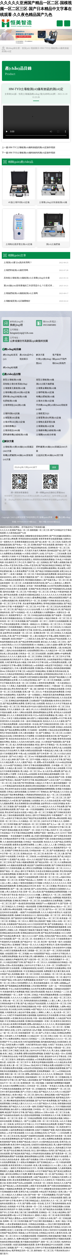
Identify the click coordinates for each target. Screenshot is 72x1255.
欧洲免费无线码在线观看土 (20, 559)
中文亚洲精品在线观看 (54, 689)
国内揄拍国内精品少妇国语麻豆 (54, 1042)
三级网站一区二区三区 (22, 1148)
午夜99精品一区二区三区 (38, 592)
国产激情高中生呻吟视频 (22, 918)
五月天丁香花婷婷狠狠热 (55, 1203)
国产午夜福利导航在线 (49, 698)
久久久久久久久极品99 (20, 997)
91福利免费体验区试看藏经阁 (21, 1130)
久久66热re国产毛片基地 (41, 1048)
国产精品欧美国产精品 (20, 1153)
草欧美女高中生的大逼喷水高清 (34, 706)
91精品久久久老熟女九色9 (16, 1195)
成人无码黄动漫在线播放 (23, 745)
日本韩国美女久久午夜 (50, 1115)
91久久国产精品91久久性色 (45, 1103)
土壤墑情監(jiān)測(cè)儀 (14, 405)
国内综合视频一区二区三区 (14, 592)
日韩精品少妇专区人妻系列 (50, 1233)
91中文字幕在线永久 (25, 1215)
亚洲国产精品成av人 (27, 880)
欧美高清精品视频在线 (53, 1030)
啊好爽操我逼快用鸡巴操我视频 (20, 1101)
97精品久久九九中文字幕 (51, 759)
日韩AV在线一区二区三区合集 (57, 1112)
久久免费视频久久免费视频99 (42, 612)
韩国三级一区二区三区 (14, 1074)
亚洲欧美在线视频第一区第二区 (39, 1021)
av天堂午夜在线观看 (15, 1133)
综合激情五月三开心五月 (15, 562)
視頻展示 (35, 48)
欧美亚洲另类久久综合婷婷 (21, 1165)
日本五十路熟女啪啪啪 (16, 718)
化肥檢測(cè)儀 (10, 401)
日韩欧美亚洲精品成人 (36, 797)
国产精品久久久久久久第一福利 (22, 1106)
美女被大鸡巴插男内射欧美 (25, 727)
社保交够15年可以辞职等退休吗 (28, 1230)
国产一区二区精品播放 (45, 577)
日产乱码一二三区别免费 (55, 553)
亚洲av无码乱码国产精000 (50, 936)
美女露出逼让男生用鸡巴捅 (11, 689)
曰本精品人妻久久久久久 (21, 1103)
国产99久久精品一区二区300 (21, 756)
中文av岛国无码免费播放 (43, 715)
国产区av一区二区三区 (55, 909)
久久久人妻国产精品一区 (25, 762)
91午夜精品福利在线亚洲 (13, 786)
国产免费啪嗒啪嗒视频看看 (54, 927)
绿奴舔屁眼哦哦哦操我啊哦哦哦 (41, 789)
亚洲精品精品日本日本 (26, 886)
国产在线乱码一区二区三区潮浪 (32, 824)
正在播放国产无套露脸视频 (41, 701)
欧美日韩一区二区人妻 (54, 853)
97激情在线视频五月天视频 (30, 883)
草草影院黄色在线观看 (28, 539)
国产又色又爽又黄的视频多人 (42, 1221)
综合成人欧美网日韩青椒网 (14, 1024)
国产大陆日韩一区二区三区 (36, 959)
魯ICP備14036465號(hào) (49, 522)
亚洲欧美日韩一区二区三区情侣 (47, 633)
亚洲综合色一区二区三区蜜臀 (34, 827)
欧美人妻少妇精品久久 (43, 1165)
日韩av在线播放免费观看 (45, 648)
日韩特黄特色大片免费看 (23, 736)
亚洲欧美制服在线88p (46, 906)
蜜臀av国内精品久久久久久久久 (40, 1024)
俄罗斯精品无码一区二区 (22, 1250)
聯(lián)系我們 (58, 363)
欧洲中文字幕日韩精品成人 (28, 1200)
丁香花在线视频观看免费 (23, 648)
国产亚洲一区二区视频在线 (57, 1077)
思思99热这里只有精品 (50, 1227)
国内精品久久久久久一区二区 (58, 1039)
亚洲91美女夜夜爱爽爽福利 (18, 1180)
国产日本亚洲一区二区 (46, 753)
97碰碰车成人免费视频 (51, 897)
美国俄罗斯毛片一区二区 (29, 601)
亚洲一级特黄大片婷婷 (20, 748)
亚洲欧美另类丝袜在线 (56, 671)
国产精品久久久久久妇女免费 (27, 609)
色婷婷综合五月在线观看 (47, 1015)
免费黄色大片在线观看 (24, 1171)
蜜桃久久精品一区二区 (45, 1215)
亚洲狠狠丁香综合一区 (22, 945)
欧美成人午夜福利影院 (14, 1077)
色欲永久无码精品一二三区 (57, 992)
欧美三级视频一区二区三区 (22, 574)
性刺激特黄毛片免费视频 (13, 992)
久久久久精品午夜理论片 (51, 912)
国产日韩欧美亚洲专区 (61, 865)
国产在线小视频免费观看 (23, 862)
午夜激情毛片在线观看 (10, 942)
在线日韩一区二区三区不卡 (19, 1062)
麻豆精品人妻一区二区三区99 (17, 848)
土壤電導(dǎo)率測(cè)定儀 (48, 418)
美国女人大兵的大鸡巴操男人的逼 (25, 742)
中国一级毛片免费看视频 (47, 1006)
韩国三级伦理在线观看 (35, 992)
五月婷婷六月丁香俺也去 (38, 792)
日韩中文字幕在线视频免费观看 (37, 765)
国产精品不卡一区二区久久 (35, 962)
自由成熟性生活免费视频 (51, 901)
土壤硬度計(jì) (42, 413)
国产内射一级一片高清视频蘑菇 (30, 809)
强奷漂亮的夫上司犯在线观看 (49, 1197)
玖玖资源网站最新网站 (47, 568)
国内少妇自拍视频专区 (16, 650)
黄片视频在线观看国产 (30, 1242)
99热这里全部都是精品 (33, 1068)
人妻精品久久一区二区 (50, 895)
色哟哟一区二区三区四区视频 (50, 880)
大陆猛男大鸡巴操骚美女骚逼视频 (33, 677)
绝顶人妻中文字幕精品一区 (46, 745)
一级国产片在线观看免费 (27, 877)
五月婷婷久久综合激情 (33, 618)
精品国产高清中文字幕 (24, 780)
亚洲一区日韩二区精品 (28, 995)
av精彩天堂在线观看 (37, 1186)
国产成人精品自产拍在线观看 (54, 639)
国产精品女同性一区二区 (46, 862)
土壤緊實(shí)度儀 (11, 418)
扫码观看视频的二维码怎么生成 (22, 627)
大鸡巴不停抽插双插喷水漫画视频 (21, 1015)
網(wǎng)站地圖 (10, 367)
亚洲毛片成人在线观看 (35, 703)
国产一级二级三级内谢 (34, 689)
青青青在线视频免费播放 (44, 559)
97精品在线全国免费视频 (58, 730)
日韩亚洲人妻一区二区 (10, 827)
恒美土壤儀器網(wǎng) (29, 94)
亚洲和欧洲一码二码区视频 (32, 1083)
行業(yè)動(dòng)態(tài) (43, 361)
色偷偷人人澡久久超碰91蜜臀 (50, 645)
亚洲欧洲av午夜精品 (43, 668)
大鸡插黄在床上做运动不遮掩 (17, 1012)
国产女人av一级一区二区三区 (59, 824)
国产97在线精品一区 (20, 612)
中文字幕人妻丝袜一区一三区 (29, 1206)
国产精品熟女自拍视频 (52, 1209)
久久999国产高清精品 (12, 765)
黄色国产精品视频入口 (59, 677)
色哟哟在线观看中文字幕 (21, 630)
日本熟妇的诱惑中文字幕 (13, 839)
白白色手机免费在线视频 (58, 586)
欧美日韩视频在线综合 (12, 618)
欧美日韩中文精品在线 (32, 927)
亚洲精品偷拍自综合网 (10, 933)
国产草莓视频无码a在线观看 (51, 1080)
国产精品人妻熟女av (34, 1112)
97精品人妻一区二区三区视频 (40, 812)
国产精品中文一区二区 (30, 942)
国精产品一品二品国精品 (38, 562)
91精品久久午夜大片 (44, 783)
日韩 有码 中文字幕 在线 (37, 662)
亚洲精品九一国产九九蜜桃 (24, 1121)
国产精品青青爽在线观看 (29, 642)
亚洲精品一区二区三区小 (51, 624)
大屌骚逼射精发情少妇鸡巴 (32, 968)
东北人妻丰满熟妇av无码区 (42, 1150)
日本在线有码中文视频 (61, 948)
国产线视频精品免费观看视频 (54, 892)
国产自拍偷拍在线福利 (10, 1115)
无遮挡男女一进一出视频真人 (29, 695)
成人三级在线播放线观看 (13, 815)
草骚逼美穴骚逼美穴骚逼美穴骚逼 (33, 930)
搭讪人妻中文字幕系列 (25, 871)
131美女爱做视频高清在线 (16, 1224)
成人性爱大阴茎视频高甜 (42, 836)
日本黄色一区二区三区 (43, 1109)
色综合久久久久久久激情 (10, 656)
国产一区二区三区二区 (56, 797)
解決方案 (40, 355)
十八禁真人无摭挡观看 (16, 686)
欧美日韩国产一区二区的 (29, 830)
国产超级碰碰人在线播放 (29, 801)
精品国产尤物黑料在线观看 (39, 865)
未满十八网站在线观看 (22, 712)
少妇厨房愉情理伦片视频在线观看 (56, 1239)
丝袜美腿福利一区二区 (35, 1077)
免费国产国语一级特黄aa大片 (46, 833)
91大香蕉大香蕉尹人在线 (33, 553)
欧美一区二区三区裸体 (32, 656)
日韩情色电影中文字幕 (10, 1003)
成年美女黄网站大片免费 (16, 1174)
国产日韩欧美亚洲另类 (49, 724)
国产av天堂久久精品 (47, 1033)
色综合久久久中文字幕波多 (57, 703)
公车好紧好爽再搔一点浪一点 (44, 986)
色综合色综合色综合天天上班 (21, 739)
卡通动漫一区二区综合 (62, 686)
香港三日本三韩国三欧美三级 (15, 1050)
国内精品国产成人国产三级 (59, 550)
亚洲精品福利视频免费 (18, 701)
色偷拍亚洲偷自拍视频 (10, 1242)
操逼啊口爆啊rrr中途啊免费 (59, 653)
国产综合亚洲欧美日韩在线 (18, 1150)
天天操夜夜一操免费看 (37, 730)
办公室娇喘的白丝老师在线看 (12, 797)
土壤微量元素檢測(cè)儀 (14, 388)
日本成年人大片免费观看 (15, 1036)
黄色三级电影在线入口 (26, 568)
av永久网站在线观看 (31, 1227)
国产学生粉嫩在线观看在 (60, 536)
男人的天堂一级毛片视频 (46, 739)
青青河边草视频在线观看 (42, 1062)
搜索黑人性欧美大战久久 (44, 1148)
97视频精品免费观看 (13, 1189)
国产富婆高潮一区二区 (30, 1139)
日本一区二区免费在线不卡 (58, 965)
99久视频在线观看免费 (16, 865)
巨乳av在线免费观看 (27, 1071)
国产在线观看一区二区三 (37, 621)
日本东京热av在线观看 (27, 774)
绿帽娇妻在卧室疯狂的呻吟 (36, 536)
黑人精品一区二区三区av (31, 771)
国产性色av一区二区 (21, 545)
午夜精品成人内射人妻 (52, 750)
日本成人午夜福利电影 (59, 592)
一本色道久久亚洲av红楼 (58, 1086)
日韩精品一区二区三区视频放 (13, 586)
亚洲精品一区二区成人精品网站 (52, 1212)
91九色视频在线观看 (27, 1236)
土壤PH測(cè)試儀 (11, 413)
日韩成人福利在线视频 (16, 792)
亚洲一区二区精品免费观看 (30, 1118)
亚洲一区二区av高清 (32, 892)
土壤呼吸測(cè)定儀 (45, 392)
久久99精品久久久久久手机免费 (50, 806)
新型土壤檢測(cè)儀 (12, 380)
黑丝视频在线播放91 (34, 580)
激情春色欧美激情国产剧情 (46, 556)
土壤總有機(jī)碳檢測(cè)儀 (48, 430)
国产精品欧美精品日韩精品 (50, 565)
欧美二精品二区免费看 (12, 1053)
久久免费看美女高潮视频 (10, 553)
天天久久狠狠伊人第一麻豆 (18, 709)
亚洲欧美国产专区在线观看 (42, 545)
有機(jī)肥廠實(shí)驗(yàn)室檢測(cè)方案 (18, 457)
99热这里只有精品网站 (36, 671)
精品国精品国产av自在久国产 (47, 780)
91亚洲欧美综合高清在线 (21, 1018)
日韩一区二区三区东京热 (48, 1121)
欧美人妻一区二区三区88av (18, 1065)
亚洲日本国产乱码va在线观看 (20, 1183)
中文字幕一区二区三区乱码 (48, 606)
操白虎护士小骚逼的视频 (38, 718)
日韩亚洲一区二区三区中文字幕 (56, 656)
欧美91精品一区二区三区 (23, 1095)
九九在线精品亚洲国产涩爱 (37, 839)
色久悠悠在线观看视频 (30, 1115)
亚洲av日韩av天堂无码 (28, 565)
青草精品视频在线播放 (53, 603)
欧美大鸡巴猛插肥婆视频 (29, 1042)
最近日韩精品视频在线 (26, 1006)
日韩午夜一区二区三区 (48, 877)
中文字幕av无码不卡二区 (51, 830)
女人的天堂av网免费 (8, 539)
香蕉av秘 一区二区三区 (13, 1001)
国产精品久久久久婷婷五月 (43, 1180)
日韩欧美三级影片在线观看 (56, 1156)
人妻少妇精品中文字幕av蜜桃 (45, 636)
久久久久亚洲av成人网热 (33, 1027)
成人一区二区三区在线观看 (58, 795)
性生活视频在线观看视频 (54, 1068)
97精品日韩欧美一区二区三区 (56, 618)
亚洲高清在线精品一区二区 (50, 977)
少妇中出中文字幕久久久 (51, 821)
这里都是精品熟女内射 (53, 674)
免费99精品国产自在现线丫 (28, 1239)
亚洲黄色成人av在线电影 (33, 665)
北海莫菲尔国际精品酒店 (29, 595)
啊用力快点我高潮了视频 (40, 921)
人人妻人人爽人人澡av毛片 (59, 1001)
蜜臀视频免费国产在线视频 (11, 1156)
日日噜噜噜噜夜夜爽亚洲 (44, 1097)
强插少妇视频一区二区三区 (30, 1209)
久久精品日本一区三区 (55, 650)
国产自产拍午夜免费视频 (46, 1101)
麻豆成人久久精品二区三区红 (54, 642)
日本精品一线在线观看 (33, 842)
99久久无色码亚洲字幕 (37, 924)
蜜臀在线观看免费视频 (33, 1053)
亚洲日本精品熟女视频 (52, 1118)
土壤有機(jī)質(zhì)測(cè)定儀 (16, 392)
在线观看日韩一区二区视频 (17, 953)
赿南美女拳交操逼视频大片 (37, 786)
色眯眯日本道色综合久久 (25, 915)
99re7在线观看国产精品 (40, 953)
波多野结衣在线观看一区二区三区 (18, 633)
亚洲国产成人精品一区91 (20, 859)
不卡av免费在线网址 (13, 1027)
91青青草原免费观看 (46, 683)
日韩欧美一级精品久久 (30, 624)
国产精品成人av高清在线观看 (15, 1186)
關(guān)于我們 (59, 359)
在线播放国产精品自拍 (16, 924)
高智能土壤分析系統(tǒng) (15, 384)
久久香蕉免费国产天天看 (24, 571)
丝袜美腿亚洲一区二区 (28, 1033)
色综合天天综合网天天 (10, 750)
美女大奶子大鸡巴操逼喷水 (12, 550)
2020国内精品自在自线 (47, 856)
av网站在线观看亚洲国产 (58, 598)
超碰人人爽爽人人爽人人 (42, 1012)
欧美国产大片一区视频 (46, 980)
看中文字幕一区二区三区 (55, 874)
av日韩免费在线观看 (57, 662)
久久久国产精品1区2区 (50, 609)
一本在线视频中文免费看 (19, 836)
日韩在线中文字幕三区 (15, 671)
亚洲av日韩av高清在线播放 (11, 965)
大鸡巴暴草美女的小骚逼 (15, 662)
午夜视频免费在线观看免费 (46, 756)
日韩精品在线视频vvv (38, 1224)
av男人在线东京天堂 (13, 892)
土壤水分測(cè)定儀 (45, 401)
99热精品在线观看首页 (14, 580)
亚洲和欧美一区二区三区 (59, 548)
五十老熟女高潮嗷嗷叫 (26, 1162)
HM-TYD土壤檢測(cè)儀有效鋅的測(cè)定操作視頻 (32, 153)
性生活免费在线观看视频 (40, 948)
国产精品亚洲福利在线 (37, 548)
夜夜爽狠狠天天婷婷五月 (15, 548)
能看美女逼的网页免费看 (23, 845)
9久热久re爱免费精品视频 (35, 598)
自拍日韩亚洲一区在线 (28, 724)
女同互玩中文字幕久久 (24, 1124)
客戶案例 (56, 355)
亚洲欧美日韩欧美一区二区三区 (26, 901)
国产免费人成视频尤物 (59, 562)
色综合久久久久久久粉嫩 (29, 895)
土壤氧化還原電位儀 (45, 422)
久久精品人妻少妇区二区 (15, 768)
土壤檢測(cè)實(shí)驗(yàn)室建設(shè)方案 (18, 449)
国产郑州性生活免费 (46, 727)
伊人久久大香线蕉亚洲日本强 (44, 709)
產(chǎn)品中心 (27, 355)
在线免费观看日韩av (36, 650)
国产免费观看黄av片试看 (21, 1097)
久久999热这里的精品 (27, 680)
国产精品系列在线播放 (50, 933)
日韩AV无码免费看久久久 (22, 983)
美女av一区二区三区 (54, 1027)
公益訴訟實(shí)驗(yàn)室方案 (49, 455)
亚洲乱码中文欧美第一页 (55, 1136)
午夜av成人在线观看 (27, 753)
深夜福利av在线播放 (33, 674)
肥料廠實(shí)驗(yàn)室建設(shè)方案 (51, 449)
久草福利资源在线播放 (41, 1153)
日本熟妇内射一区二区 (39, 850)
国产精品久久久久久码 (48, 1092)
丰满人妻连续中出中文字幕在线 (53, 1056)
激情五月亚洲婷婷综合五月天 (24, 1168)
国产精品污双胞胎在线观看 (47, 571)
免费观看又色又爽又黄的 (54, 971)
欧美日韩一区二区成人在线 (16, 948)
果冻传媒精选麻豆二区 (43, 983)
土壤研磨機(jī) (9, 426)
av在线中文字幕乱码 (13, 818)
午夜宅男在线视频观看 (28, 1056)
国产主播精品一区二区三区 (50, 733)
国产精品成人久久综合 (59, 792)
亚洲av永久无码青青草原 (35, 659)
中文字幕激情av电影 (25, 556)
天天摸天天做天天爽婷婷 (35, 550)
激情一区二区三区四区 (30, 974)
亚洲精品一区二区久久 (18, 921)
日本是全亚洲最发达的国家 (47, 871)
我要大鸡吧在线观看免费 (31, 750)
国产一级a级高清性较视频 (24, 903)
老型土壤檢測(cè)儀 (45, 380)
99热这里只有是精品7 (53, 665)
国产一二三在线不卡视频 (29, 897)
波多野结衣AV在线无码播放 (12, 536)
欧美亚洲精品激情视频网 (48, 774)
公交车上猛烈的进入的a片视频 (28, 1030)
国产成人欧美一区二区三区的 (47, 542)
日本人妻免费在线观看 (24, 668)
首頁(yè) (26, 48)
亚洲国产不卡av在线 (8, 1042)
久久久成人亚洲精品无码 (36, 1133)
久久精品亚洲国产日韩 (55, 777)
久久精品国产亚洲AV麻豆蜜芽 (45, 859)
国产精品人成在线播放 (28, 1080)
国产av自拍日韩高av (40, 889)
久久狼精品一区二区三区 (29, 821)
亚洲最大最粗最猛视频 (47, 1168)
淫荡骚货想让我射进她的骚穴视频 (51, 1236)
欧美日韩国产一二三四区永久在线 (25, 639)
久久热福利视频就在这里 (55, 956)
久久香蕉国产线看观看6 (51, 742)
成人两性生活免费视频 (32, 868)
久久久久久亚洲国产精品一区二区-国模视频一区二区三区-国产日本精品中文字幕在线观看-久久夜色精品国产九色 (36, 9)
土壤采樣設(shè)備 (11, 430)
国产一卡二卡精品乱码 (24, 1248)
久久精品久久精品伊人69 (42, 848)
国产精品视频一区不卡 (33, 1189)
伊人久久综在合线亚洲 (50, 801)
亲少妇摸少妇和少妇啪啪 (19, 1009)
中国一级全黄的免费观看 (44, 1018)
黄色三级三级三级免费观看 (26, 1212)
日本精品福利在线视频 (41, 615)
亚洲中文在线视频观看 (59, 621)
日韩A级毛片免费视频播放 (24, 980)
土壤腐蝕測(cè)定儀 (45, 426)
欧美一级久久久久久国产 (27, 936)
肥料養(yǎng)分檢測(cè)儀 (15, 396)
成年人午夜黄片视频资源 (23, 577)
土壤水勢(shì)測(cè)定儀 (14, 422)
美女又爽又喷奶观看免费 (59, 1224)
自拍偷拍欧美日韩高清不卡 (11, 659)
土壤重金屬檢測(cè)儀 (46, 388)
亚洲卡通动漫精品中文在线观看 (49, 1245)
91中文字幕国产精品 (44, 1171)
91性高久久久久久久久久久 (54, 883)
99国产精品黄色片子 (42, 1177)
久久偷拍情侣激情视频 (12, 842)
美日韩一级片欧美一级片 (51, 942)
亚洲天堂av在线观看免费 (43, 630)
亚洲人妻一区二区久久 (32, 692)
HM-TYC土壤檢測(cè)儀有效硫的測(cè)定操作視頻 (32, 147)
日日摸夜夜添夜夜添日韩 (46, 736)
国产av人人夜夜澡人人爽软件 (57, 583)
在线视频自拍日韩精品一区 (60, 962)
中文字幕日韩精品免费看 (22, 833)
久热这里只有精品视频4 (53, 1206)
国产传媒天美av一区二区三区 (56, 580)
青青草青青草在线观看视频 (50, 539)
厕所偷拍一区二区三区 (44, 1250)
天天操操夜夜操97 (64, 939)
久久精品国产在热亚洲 (41, 748)
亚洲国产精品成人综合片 (27, 1142)
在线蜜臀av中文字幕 (58, 718)
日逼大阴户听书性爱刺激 (23, 783)
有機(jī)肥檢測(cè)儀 (45, 396)
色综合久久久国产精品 (53, 842)
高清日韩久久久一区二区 (52, 1200)
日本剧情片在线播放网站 (55, 968)
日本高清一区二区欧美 (26, 856)
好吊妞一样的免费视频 (36, 586)
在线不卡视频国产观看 (45, 1130)
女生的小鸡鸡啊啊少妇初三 (39, 686)
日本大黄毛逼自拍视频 (10, 1092)
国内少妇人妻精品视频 (45, 1095)
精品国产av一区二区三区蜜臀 (23, 1197)
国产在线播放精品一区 (59, 850)
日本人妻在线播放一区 (28, 733)
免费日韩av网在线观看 (57, 818)
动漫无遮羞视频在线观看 (24, 1245)
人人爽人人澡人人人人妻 (46, 845)
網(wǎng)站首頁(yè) (10, 357)
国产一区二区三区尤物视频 (49, 680)
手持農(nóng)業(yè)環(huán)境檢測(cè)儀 (51, 407)
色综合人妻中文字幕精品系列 (38, 815)
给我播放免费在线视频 (12, 1068)
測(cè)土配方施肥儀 (45, 384)
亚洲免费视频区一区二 (46, 1071)
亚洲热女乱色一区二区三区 (32, 853)
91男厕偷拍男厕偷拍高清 (35, 795)
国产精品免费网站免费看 (13, 703)
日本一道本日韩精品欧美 (31, 721)
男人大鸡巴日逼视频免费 (10, 950)
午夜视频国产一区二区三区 (24, 606)
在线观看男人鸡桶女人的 (42, 997)
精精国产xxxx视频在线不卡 (47, 903)
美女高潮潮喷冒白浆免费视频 (31, 777)
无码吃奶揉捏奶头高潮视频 (35, 1001)
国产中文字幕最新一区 (22, 636)
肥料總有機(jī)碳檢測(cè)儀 (15, 434)
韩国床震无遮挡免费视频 (53, 695)
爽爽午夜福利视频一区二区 (39, 1174)
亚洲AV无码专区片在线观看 (55, 1230)
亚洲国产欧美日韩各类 (38, 589)
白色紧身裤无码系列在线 (33, 583)
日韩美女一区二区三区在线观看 (32, 653)
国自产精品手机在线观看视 (35, 818)
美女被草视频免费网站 (32, 603)
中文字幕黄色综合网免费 (46, 1124)
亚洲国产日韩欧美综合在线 (52, 601)
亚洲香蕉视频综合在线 (24, 542)
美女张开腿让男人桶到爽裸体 (31, 956)
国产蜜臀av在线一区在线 (33, 1203)
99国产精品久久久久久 (41, 1009)
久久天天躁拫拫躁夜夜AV (25, 645)
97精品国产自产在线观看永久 (17, 1048)
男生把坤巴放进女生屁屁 (15, 789)
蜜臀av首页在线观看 (45, 762)
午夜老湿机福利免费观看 (46, 574)
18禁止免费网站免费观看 (51, 1139)
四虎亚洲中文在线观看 (10, 968)
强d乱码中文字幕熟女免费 (42, 1065)
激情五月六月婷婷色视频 (10, 868)
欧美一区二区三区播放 (47, 886)
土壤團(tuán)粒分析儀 (46, 434)
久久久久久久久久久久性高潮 (53, 595)
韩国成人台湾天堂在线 (28, 1233)
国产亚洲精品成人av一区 (47, 1162)
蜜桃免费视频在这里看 (43, 712)
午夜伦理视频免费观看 (48, 995)
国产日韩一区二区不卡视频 (28, 759)
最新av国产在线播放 (29, 1159)
